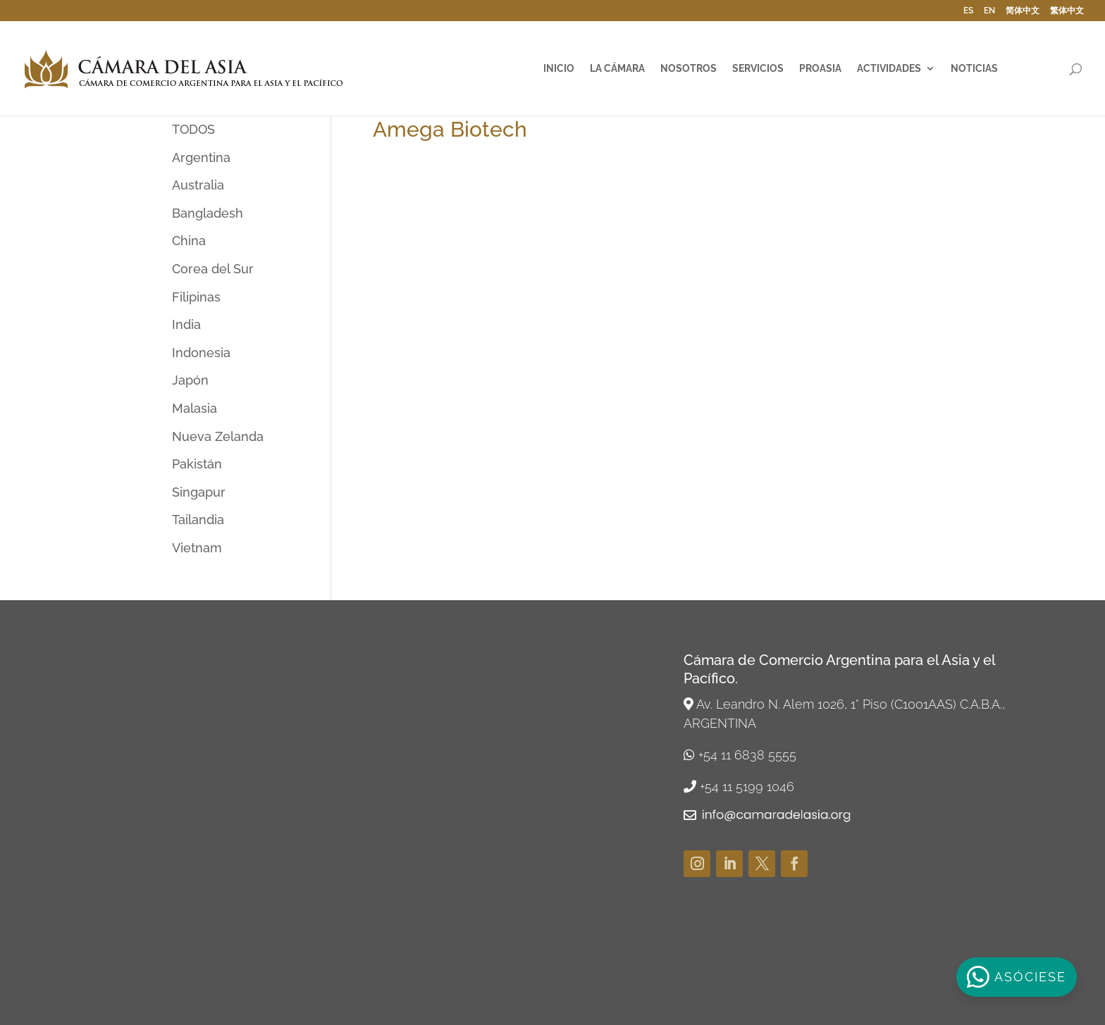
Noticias (974, 68)
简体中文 (1022, 10)
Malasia (194, 408)
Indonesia (201, 352)
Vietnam (197, 547)
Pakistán (197, 463)
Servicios (758, 68)
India (186, 324)
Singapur (199, 492)
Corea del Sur (213, 268)
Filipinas (196, 297)
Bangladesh (207, 213)
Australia (198, 185)
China (189, 240)
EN (989, 10)
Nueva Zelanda (218, 436)
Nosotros (688, 68)
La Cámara (617, 68)
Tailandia (198, 519)
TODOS (193, 129)
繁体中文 (1067, 10)
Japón (190, 380)
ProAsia (820, 68)
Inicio (558, 68)
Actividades (889, 68)
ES (968, 10)
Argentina (201, 157)
